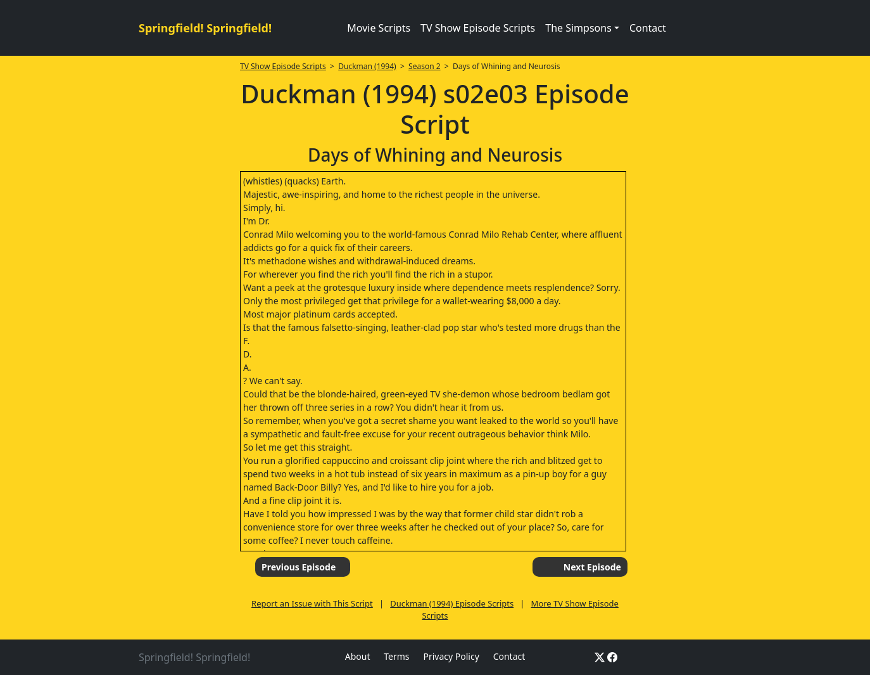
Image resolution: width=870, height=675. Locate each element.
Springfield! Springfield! (205, 27)
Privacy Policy (451, 656)
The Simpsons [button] (578, 28)
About (357, 656)
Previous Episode (299, 567)
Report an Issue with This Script (312, 603)
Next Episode (592, 567)
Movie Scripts (378, 28)
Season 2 (424, 66)
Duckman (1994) (367, 66)
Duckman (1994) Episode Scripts (452, 603)
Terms (396, 656)
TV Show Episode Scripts (477, 28)
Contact (647, 28)
